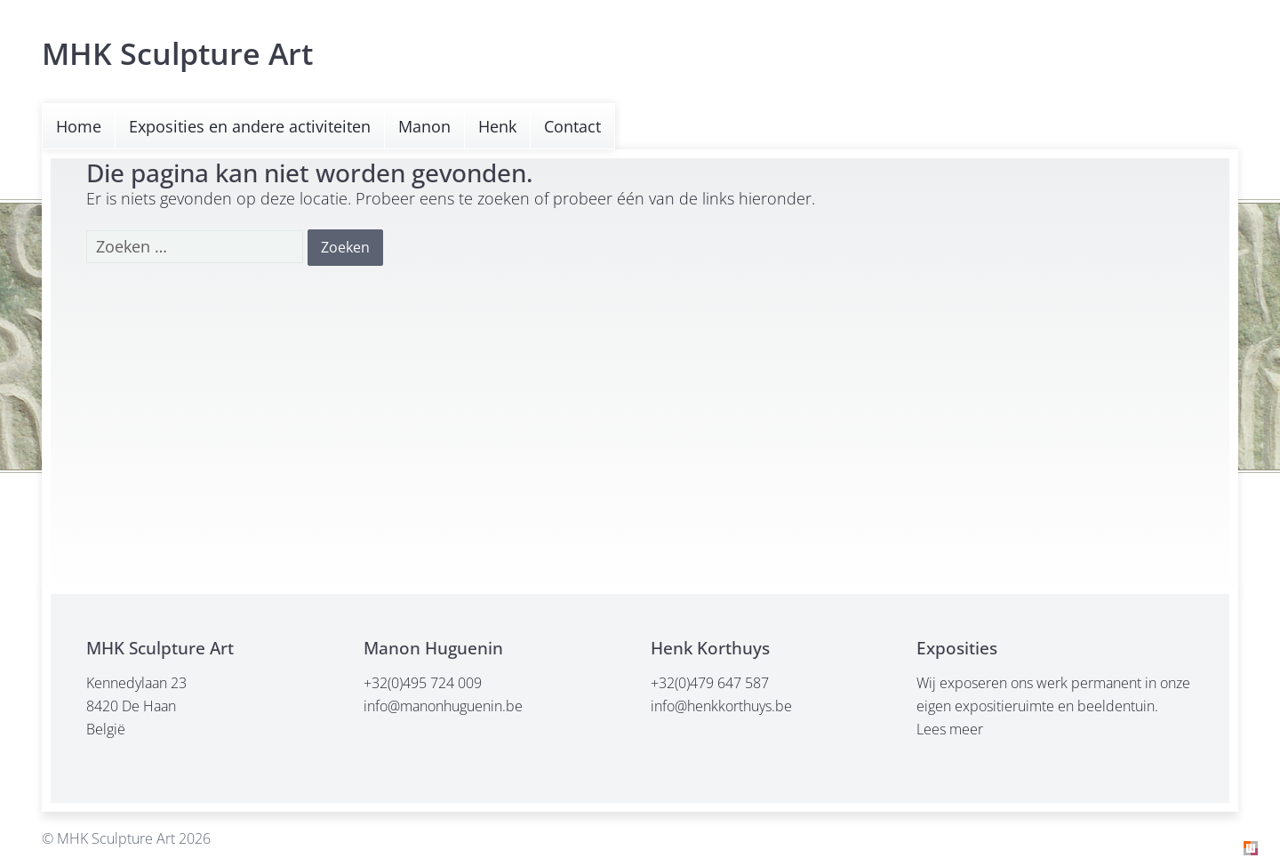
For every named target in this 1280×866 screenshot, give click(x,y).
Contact (572, 126)
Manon (424, 126)
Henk (497, 126)
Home (78, 126)
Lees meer (949, 729)
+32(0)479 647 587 (710, 683)
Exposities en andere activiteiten (250, 126)
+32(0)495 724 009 (423, 683)
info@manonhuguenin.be (443, 706)
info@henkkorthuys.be (721, 706)
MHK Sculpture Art (177, 53)
